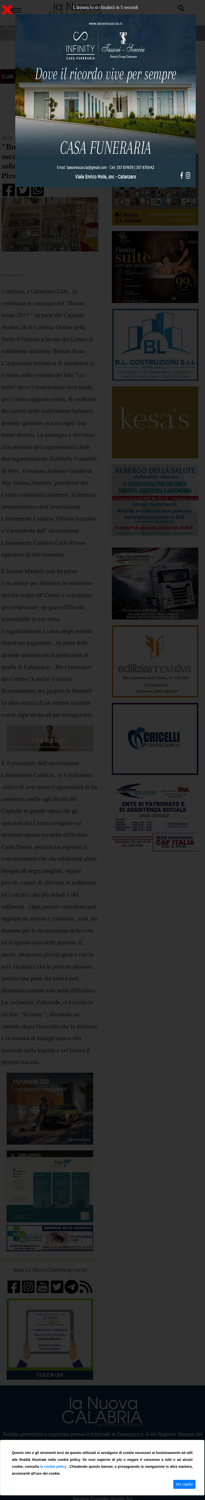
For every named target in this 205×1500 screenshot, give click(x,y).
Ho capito (184, 1484)
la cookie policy (53, 1467)
